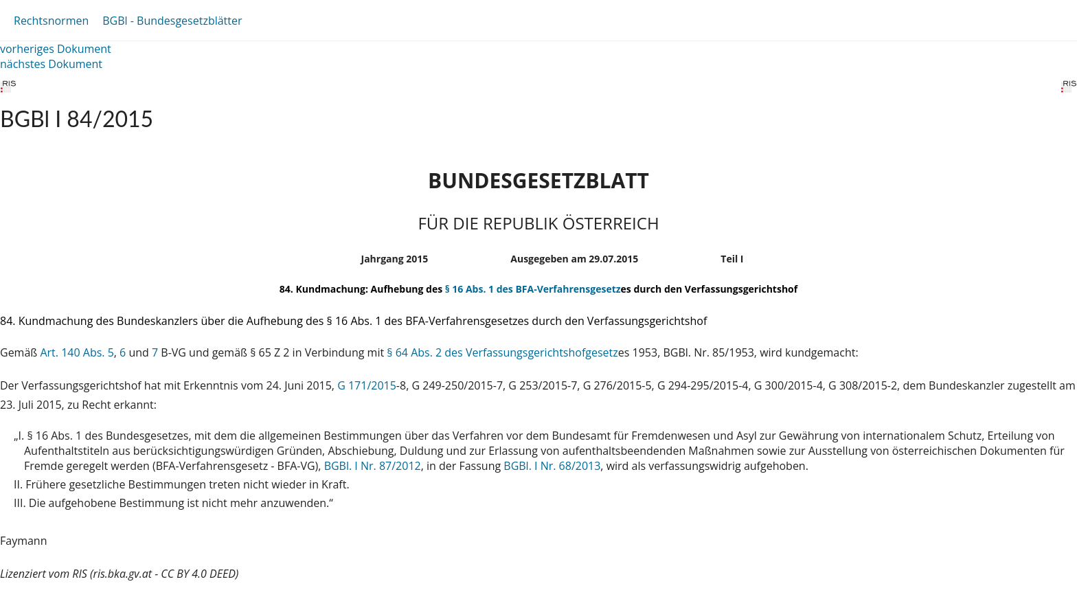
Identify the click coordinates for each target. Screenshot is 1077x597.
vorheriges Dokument (55, 48)
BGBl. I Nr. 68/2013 (551, 465)
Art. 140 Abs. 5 (76, 352)
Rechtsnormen (51, 20)
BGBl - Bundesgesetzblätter (172, 20)
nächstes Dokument (51, 63)
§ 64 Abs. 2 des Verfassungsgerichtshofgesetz (502, 352)
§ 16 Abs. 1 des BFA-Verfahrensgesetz (533, 288)
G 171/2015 (366, 385)
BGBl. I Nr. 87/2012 (372, 465)
